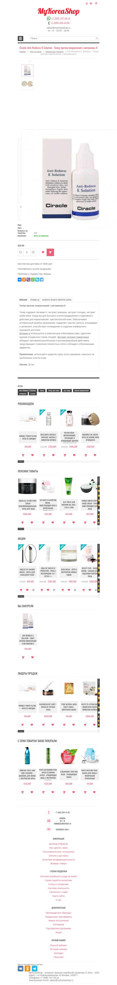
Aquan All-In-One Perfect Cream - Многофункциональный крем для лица (28, 504)
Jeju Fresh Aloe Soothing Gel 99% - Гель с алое (69, 505)
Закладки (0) (91, 3)
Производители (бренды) (58, 913)
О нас (58, 900)
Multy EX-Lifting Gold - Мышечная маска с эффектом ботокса (89, 707)
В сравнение (33, 590)
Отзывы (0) (34, 299)
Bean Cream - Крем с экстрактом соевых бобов (69, 572)
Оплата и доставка (58, 856)
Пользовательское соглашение (58, 852)
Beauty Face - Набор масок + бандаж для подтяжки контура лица (89, 572)
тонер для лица (53, 390)
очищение (22, 393)
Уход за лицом (35, 52)
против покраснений (82, 390)
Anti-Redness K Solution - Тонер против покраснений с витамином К (27, 639)
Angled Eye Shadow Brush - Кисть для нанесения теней (27, 572)
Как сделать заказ (58, 848)
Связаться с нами (58, 892)
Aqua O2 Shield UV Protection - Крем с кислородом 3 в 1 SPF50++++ (48, 572)
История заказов (58, 949)
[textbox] (64, 38)
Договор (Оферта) (58, 844)
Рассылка (58, 957)
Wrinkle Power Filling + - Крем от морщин (27, 437)
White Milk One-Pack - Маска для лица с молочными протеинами (89, 774)
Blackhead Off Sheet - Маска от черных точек (48, 707)
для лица (67, 390)
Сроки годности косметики (58, 880)
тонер (42, 390)
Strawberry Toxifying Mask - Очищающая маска (69, 774)
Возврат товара (58, 863)
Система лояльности (58, 888)
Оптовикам (58, 924)
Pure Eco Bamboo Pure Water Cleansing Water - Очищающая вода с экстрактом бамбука (48, 775)
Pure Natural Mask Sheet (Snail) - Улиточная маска (69, 707)
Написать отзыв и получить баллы (56, 299)
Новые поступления (58, 920)
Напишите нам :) (62, 830)
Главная (22, 52)
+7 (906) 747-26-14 (60, 18)
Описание (23, 299)
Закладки (58, 953)
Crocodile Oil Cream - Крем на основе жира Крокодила (89, 437)
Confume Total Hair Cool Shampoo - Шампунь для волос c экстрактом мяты (27, 774)
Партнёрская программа (58, 928)
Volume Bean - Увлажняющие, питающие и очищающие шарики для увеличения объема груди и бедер (69, 440)
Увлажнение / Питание (54, 52)
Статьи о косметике (58, 884)
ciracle (32, 393)
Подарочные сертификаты (58, 917)
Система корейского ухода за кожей (58, 876)
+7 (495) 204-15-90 (60, 22)
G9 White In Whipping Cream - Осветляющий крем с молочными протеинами (48, 505)
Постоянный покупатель (87, 3)
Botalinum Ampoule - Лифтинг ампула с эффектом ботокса (48, 437)
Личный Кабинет (58, 945)
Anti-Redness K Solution (27, 390)
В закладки (43, 252)
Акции (58, 932)
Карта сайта (58, 896)
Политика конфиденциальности (58, 860)
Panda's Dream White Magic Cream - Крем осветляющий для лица (90, 504)
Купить (50, 252)
